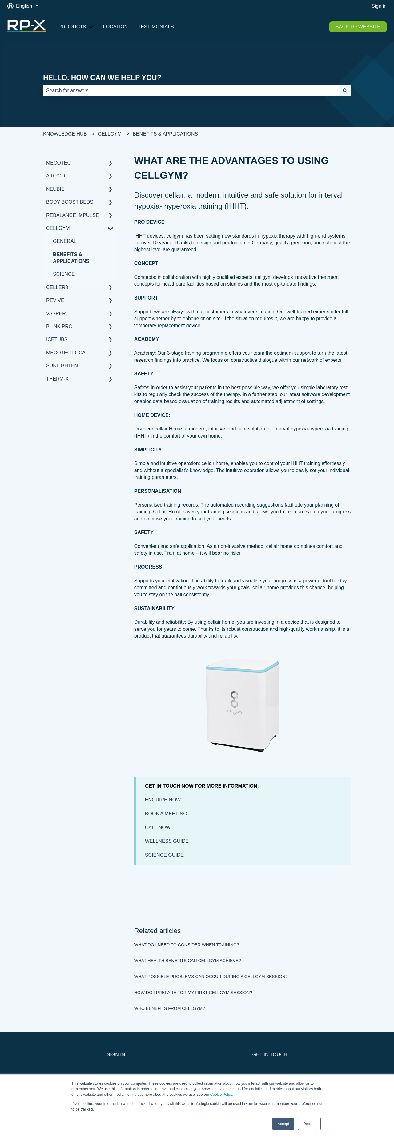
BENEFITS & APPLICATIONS (165, 134)
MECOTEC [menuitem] (58, 162)
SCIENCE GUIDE (164, 855)
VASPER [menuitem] (56, 313)
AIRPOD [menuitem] (55, 175)
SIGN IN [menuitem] (116, 1054)
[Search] (345, 90)
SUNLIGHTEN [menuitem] (62, 365)
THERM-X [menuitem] (57, 378)
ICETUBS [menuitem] (56, 339)
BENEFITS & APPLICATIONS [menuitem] (71, 258)
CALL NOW (158, 827)
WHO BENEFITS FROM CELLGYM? (169, 1008)
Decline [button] (309, 1124)
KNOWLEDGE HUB (65, 134)
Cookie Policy (221, 1094)
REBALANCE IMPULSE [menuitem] (72, 215)
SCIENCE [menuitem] (64, 274)
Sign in (379, 6)
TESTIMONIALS (156, 26)
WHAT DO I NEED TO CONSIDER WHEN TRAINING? (186, 944)
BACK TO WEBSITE (358, 26)
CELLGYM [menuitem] (58, 228)
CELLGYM (109, 134)
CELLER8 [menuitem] (57, 287)
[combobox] (191, 90)
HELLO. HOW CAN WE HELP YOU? (102, 78)
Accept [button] (283, 1124)
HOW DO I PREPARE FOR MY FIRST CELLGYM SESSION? (193, 992)
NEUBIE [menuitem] (55, 189)
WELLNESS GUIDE (167, 841)
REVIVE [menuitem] (55, 300)
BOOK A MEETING (166, 813)
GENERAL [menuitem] (64, 241)
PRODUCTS (72, 26)
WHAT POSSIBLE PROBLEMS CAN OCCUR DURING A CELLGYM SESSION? (211, 976)
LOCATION (115, 26)
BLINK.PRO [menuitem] (59, 326)
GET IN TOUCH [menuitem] (269, 1054)
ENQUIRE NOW (163, 799)
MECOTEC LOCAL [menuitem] (67, 352)
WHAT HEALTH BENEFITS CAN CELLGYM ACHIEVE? (187, 960)
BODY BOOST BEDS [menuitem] (69, 202)
